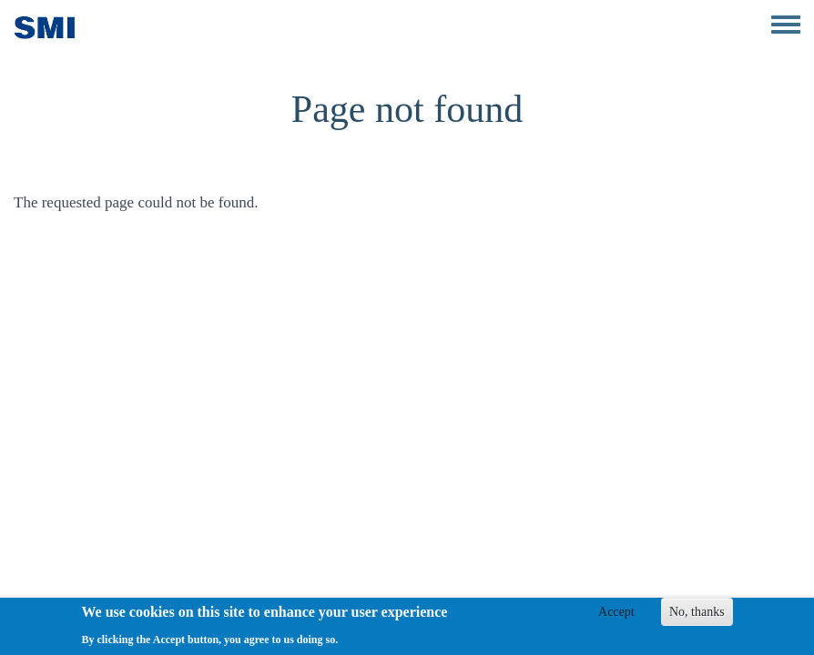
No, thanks (697, 615)
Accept (616, 615)
